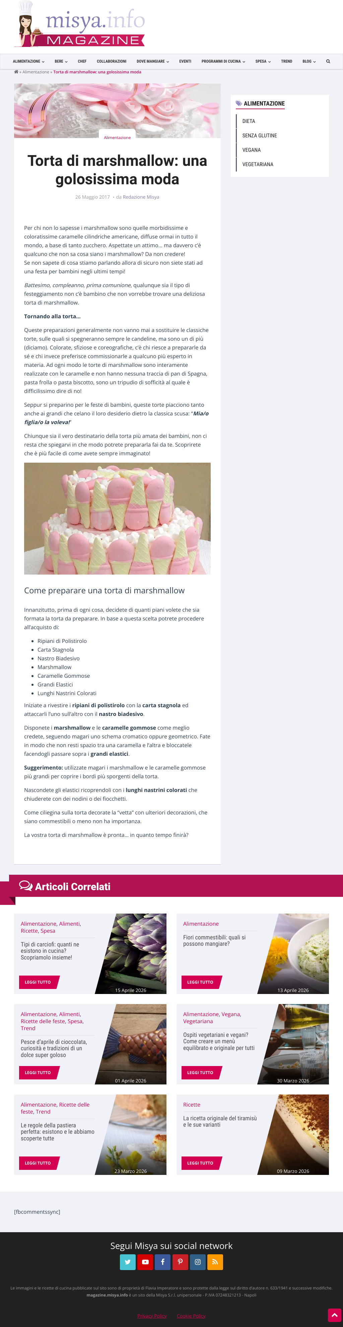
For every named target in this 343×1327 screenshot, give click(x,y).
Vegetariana (258, 164)
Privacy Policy (151, 1316)
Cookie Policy (191, 1316)
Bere (59, 61)
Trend (286, 61)
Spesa (261, 61)
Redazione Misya (141, 197)
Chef (82, 61)
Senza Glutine (260, 135)
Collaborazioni (111, 61)
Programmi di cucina (221, 61)
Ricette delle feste (43, 1021)
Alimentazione (26, 61)
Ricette (29, 930)
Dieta (249, 121)
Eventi (185, 61)
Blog (306, 61)
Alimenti (69, 923)
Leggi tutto (38, 982)
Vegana (252, 150)
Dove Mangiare (150, 61)
